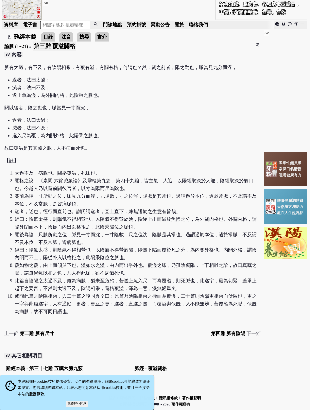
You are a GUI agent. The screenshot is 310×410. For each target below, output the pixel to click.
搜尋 (84, 36)
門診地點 (112, 24)
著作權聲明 (191, 398)
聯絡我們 (198, 24)
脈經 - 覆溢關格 (150, 368)
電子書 (30, 24)
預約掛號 (136, 24)
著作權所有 (180, 404)
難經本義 (24, 37)
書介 (102, 36)
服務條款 (36, 394)
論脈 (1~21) (16, 46)
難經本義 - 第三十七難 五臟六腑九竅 (44, 368)
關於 (179, 24)
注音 (66, 36)
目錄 (48, 36)
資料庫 (11, 24)
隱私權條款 (168, 398)
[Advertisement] (285, 89)
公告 (160, 24)
